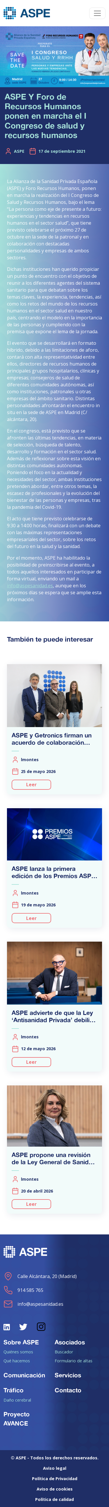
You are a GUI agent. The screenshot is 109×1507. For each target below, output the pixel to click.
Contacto (68, 1390)
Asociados (70, 1342)
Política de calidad (54, 1499)
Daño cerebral (17, 1400)
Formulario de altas (73, 1360)
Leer (31, 784)
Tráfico (13, 1390)
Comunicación (24, 1375)
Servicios (68, 1375)
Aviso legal (54, 1468)
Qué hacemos (16, 1360)
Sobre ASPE (21, 1342)
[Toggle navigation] (97, 13)
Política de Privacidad (54, 1478)
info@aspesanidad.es (30, 585)
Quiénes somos (18, 1352)
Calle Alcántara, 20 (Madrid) (40, 1276)
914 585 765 (23, 1290)
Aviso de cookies (55, 1489)
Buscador (64, 1352)
